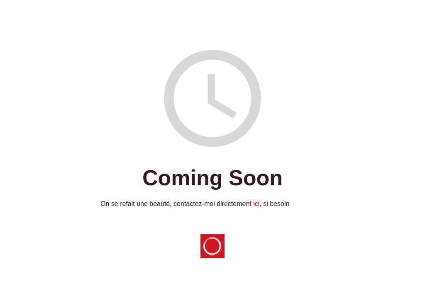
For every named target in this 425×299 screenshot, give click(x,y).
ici (256, 203)
